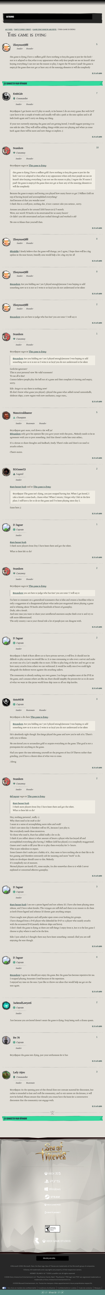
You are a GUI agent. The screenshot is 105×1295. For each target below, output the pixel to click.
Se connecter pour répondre (15, 83)
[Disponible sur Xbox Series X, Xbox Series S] (52, 1174)
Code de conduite (85, 1288)
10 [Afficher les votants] (97, 147)
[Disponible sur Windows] (52, 1189)
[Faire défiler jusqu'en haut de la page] (42, 1292)
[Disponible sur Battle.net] (52, 1213)
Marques (97, 1288)
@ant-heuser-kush (18, 486)
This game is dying (37, 165)
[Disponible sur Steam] (52, 1197)
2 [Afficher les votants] (96, 304)
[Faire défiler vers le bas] (59, 1292)
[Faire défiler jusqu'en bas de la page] (62, 1292)
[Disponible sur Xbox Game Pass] (52, 1205)
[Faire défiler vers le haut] (46, 1292)
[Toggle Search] (7, 20)
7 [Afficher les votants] (96, 93)
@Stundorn (15, 433)
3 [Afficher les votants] (96, 699)
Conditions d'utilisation (46, 1288)
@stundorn (15, 284)
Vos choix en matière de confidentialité (21, 1288)
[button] (48, 16)
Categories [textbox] (10, 16)
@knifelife (14, 251)
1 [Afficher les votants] (96, 334)
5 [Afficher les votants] (96, 44)
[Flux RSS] (3, 29)
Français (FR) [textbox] (49, 1258)
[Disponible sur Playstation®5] (52, 1181)
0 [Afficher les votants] (96, 239)
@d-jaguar (14, 796)
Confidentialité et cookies (67, 1288)
